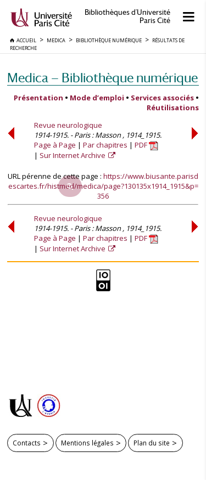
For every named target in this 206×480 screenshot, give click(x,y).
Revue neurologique (68, 125)
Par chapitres (105, 145)
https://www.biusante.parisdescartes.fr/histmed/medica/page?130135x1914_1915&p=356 (103, 186)
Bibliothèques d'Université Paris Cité (127, 16)
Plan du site (151, 442)
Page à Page (55, 145)
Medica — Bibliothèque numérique (102, 77)
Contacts (27, 442)
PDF (146, 145)
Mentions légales (87, 442)
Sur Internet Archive (73, 155)
